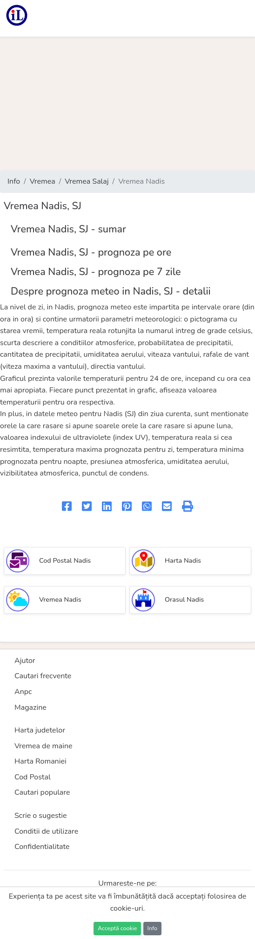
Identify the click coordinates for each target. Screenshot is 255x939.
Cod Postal (32, 777)
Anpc (23, 692)
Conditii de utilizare (46, 831)
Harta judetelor (39, 730)
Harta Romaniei (40, 761)
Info (13, 181)
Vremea (42, 181)
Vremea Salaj (86, 181)
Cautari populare (42, 792)
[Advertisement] (127, 103)
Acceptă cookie (117, 928)
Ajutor (24, 661)
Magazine (30, 707)
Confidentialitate (42, 847)
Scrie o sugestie (40, 815)
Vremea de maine (43, 746)
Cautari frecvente (42, 676)
